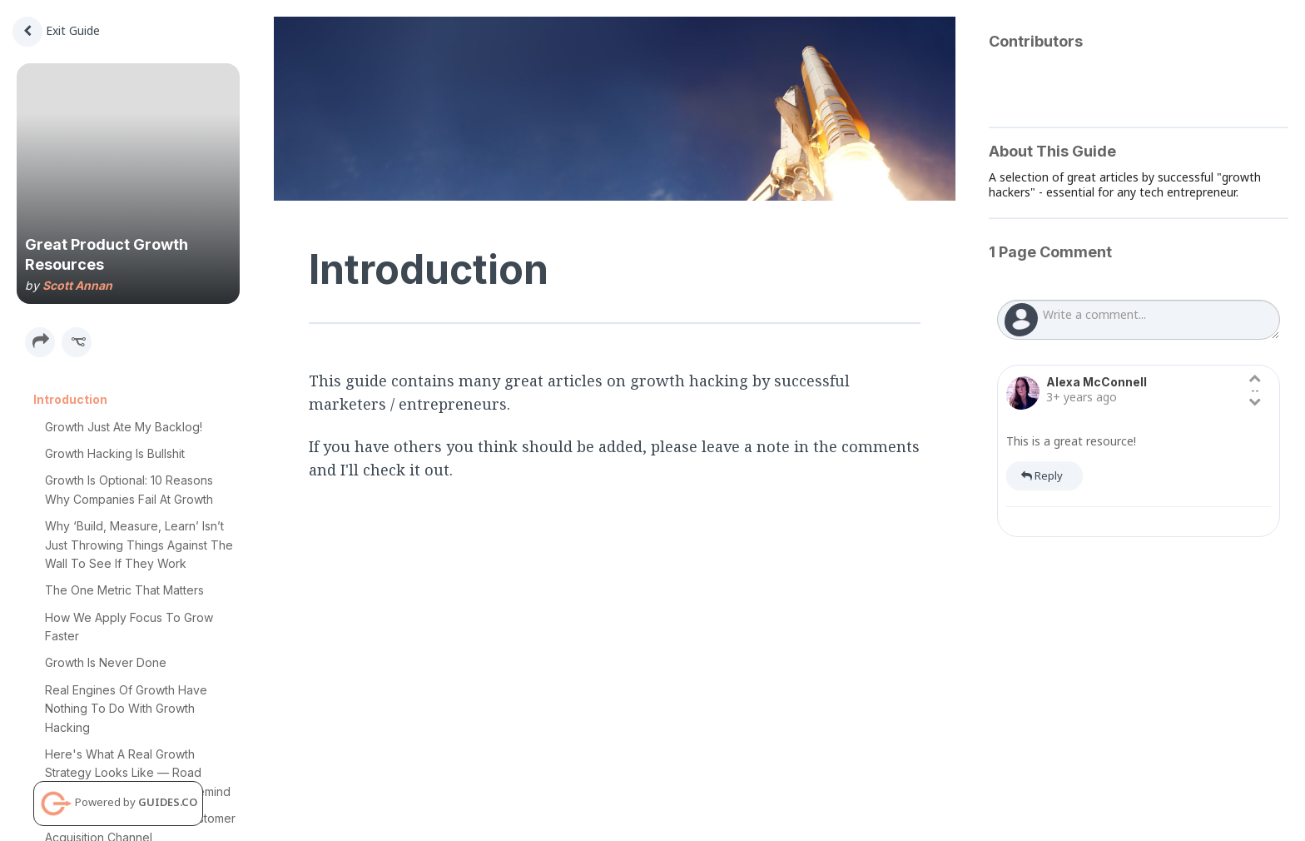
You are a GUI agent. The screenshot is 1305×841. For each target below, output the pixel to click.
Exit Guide (56, 30)
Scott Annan (77, 285)
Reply (1042, 475)
